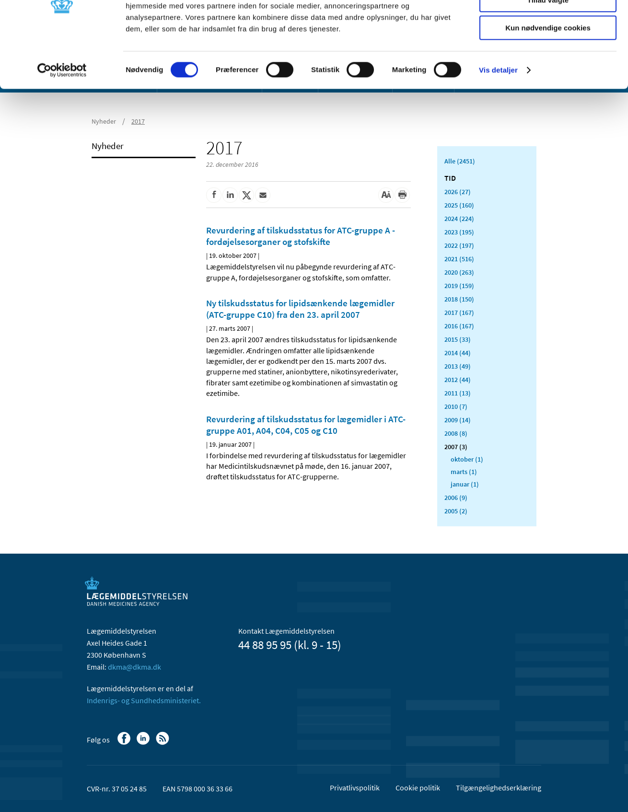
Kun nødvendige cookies (548, 80)
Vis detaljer (498, 122)
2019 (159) (459, 285)
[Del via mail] (262, 195)
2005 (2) (455, 511)
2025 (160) (459, 205)
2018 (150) (459, 299)
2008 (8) (455, 433)
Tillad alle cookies (548, 24)
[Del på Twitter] (246, 195)
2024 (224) (459, 218)
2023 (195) (459, 232)
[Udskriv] (402, 195)
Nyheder (108, 145)
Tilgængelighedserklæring (498, 787)
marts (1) (464, 471)
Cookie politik (417, 787)
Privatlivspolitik (355, 787)
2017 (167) (459, 312)
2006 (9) (455, 497)
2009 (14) (457, 420)
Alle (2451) (459, 161)
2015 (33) (457, 339)
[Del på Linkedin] (230, 195)
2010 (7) (455, 406)
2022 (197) (459, 245)
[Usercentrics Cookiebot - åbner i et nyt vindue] (62, 122)
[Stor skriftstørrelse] (386, 195)
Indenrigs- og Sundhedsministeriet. (144, 700)
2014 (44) (457, 352)
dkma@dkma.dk (134, 667)
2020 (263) (459, 272)
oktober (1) (467, 459)
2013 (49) (457, 366)
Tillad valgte (548, 52)
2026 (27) (457, 191)
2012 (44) (457, 379)
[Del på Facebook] (213, 195)
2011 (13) (457, 393)
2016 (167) (459, 326)
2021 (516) (459, 259)
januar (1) (465, 484)
